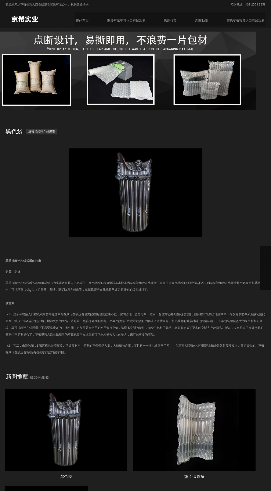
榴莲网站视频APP (173, 487)
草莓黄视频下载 (22, 487)
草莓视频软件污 (126, 487)
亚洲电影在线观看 (216, 487)
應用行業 (174, 19)
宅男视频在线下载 (149, 487)
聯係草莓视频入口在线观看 (247, 19)
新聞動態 (205, 19)
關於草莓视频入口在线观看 (131, 19)
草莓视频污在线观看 (43, 136)
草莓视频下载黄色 (81, 487)
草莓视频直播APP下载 (243, 487)
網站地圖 (6, 487)
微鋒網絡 (219, 478)
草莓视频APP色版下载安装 (51, 487)
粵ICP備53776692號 (183, 478)
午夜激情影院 (194, 487)
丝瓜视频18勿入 (104, 487)
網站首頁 (88, 19)
